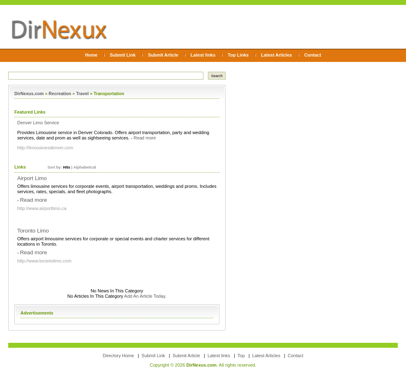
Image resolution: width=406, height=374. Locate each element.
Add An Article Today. (145, 296)
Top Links (238, 54)
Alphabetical (84, 167)
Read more (145, 137)
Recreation (60, 93)
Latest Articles (276, 54)
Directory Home (118, 355)
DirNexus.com (29, 93)
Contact (312, 54)
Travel (82, 93)
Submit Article (163, 54)
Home (91, 54)
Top (241, 355)
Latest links (203, 54)
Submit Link (123, 54)
